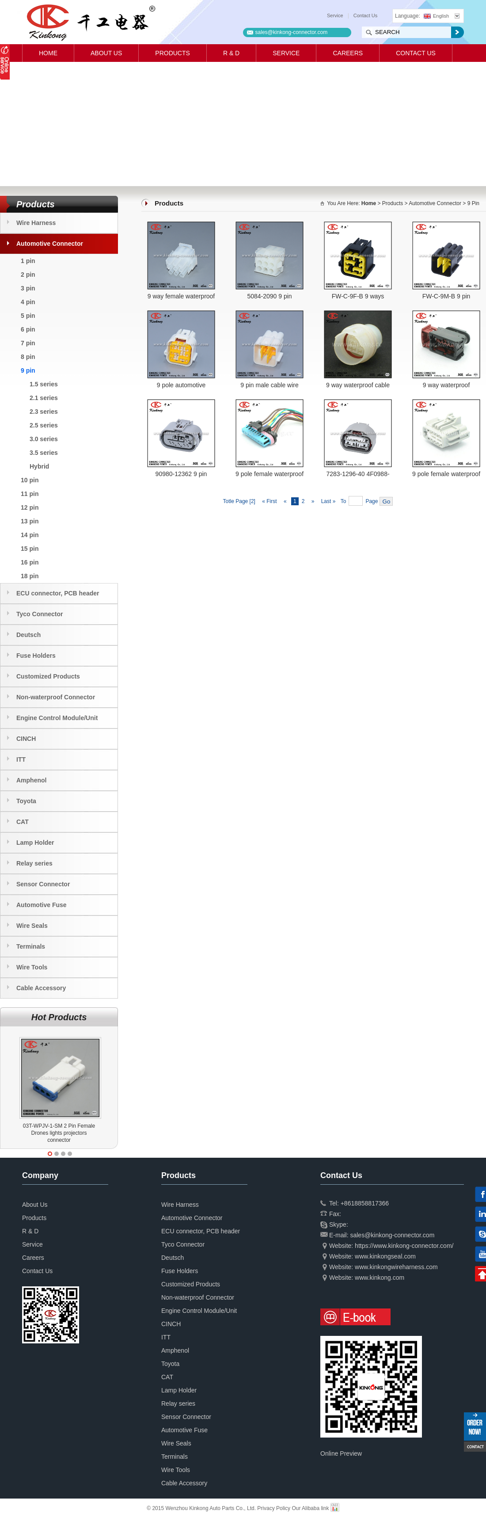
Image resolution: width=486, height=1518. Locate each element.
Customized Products (48, 676)
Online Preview (341, 1453)
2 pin (28, 274)
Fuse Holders (36, 655)
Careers (348, 53)
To (343, 501)
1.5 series (44, 384)
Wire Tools (31, 967)
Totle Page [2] (239, 501)
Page (371, 501)
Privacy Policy (273, 1508)
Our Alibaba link (310, 1508)
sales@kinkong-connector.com (291, 32)
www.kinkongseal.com (385, 1256)
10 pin (29, 480)
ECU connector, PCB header (57, 593)
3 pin (28, 288)
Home (48, 53)
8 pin (28, 356)
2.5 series (44, 425)
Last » (329, 501)
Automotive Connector (49, 243)
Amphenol (31, 780)
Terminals (30, 946)
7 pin (28, 343)
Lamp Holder (35, 842)
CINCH (26, 738)
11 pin (29, 493)
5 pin (28, 315)
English (436, 16)
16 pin (29, 562)
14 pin (29, 534)
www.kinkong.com (379, 1277)
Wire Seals (32, 925)
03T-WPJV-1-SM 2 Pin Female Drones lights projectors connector (59, 1133)
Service (335, 15)
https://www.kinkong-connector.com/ (404, 1245)
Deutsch (28, 634)
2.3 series (44, 411)
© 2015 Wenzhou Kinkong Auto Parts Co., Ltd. (202, 1508)
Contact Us (365, 15)
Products (172, 53)
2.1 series (44, 397)
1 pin (28, 260)
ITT (21, 759)
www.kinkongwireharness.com (396, 1266)
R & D (231, 53)
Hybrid (39, 466)
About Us (106, 53)
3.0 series (44, 438)
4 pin (28, 301)
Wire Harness (36, 222)
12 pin (29, 507)
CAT (22, 821)
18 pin (29, 576)
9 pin (28, 370)
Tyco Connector (39, 614)
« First (269, 501)
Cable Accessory (41, 988)
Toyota (26, 801)
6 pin (28, 329)
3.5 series (44, 452)
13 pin (29, 521)
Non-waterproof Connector (55, 697)
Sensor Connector (43, 884)
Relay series (34, 863)
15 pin (29, 548)
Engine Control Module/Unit (57, 717)
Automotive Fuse (41, 904)
